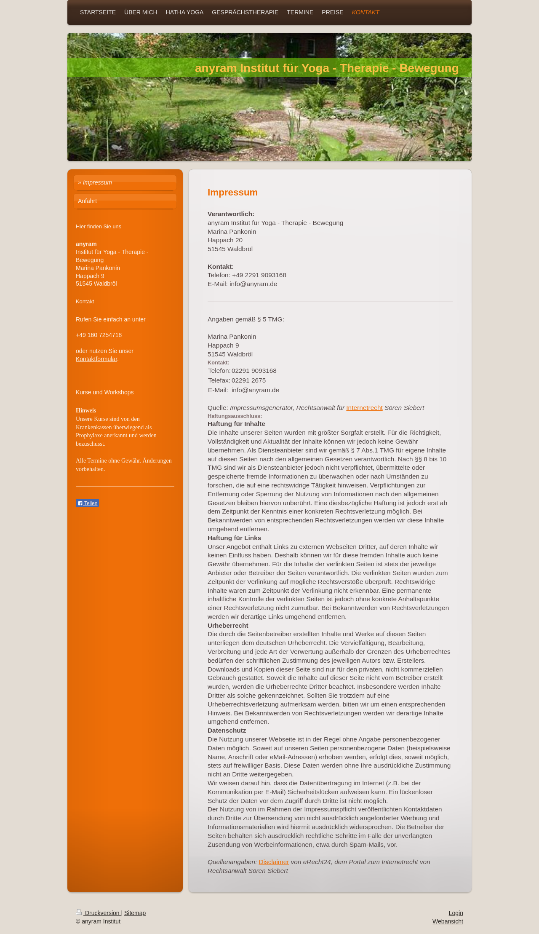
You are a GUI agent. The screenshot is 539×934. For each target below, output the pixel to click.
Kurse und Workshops (104, 392)
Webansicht (447, 921)
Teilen (87, 503)
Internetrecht (364, 407)
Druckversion (98, 913)
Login (456, 913)
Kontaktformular (96, 359)
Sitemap (135, 913)
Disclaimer (274, 861)
